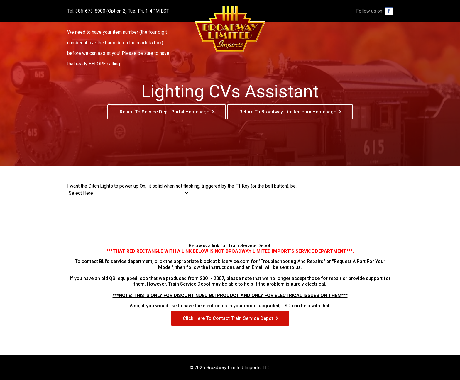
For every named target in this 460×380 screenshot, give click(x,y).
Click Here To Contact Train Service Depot (228, 318)
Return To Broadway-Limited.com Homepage (287, 112)
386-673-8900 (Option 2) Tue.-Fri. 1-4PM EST (122, 11)
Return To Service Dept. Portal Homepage (164, 112)
